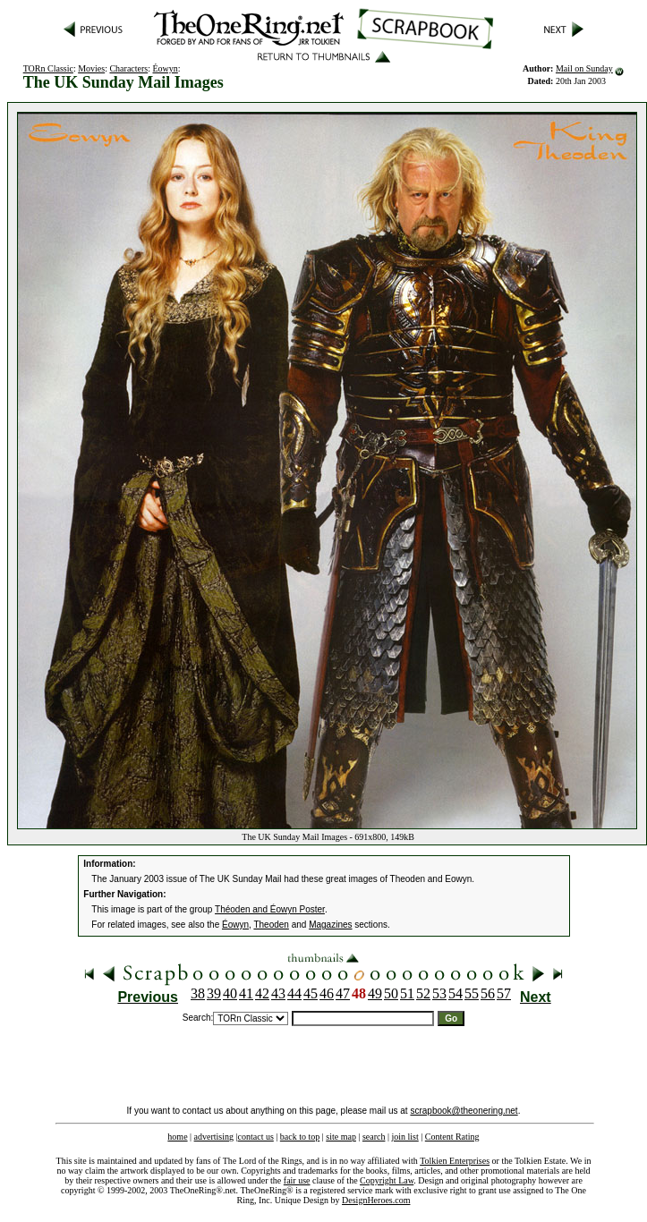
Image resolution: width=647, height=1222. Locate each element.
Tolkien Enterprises (455, 1161)
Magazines (330, 924)
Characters (128, 68)
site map (341, 1136)
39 (214, 993)
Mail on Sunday (584, 68)
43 (278, 993)
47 (343, 993)
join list (404, 1136)
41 (246, 993)
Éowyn (165, 68)
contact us (256, 1136)
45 (310, 993)
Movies (91, 68)
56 (488, 993)
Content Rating (452, 1136)
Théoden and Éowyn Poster (270, 909)
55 (471, 993)
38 (198, 993)
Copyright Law (386, 1180)
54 (455, 993)
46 (326, 993)
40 (230, 993)
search (374, 1136)
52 (423, 993)
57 (504, 993)
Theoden (270, 924)
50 (391, 993)
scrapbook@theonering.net (463, 1111)
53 (439, 993)
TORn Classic (48, 68)
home (177, 1136)
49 (375, 993)
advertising (214, 1136)
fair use (297, 1180)
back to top (299, 1136)
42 (262, 993)
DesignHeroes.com (376, 1200)
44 (294, 993)
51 (407, 993)
